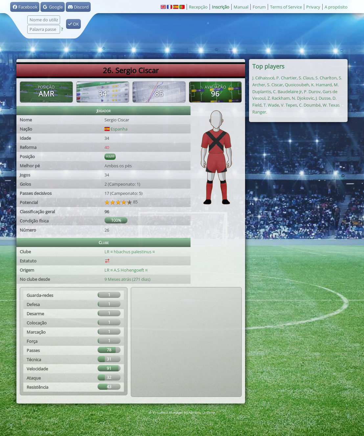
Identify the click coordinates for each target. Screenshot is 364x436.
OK (73, 24)
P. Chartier (286, 78)
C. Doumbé (310, 105)
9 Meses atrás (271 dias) (127, 279)
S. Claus (306, 78)
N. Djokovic (303, 98)
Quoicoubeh (297, 85)
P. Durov (312, 91)
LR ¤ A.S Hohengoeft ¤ (126, 270)
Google (52, 7)
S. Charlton (326, 78)
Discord (78, 7)
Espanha (115, 129)
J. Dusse (323, 98)
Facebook (24, 7)
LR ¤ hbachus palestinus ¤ (129, 252)
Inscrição (220, 7)
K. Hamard (321, 85)
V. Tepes (289, 105)
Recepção (198, 7)
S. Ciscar (275, 85)
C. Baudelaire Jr (287, 91)
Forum (259, 7)
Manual (241, 7)
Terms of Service (286, 7)
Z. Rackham (278, 98)
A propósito (336, 7)
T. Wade (271, 105)
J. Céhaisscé (263, 78)
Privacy (313, 7)
